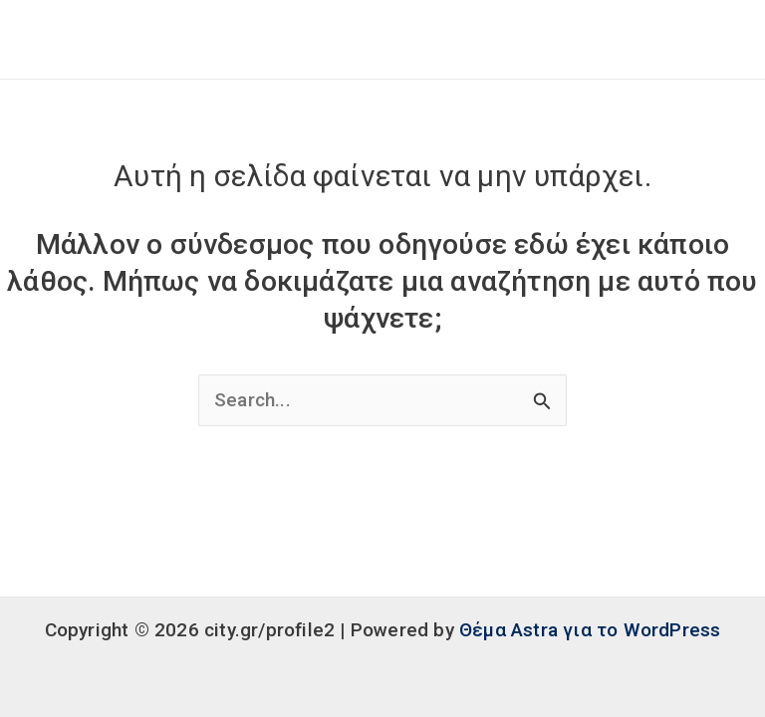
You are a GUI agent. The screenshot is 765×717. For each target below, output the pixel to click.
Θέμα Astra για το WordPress (589, 629)
